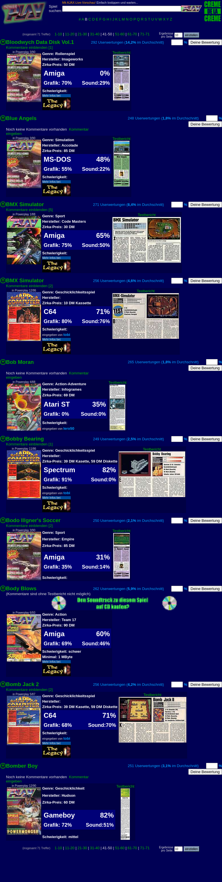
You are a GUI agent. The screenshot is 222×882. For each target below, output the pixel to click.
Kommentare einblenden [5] (29, 210)
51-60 (119, 34)
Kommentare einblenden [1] (29, 47)
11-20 (69, 34)
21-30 (82, 34)
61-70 (132, 34)
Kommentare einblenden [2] (29, 286)
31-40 (95, 34)
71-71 (145, 34)
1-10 (58, 34)
